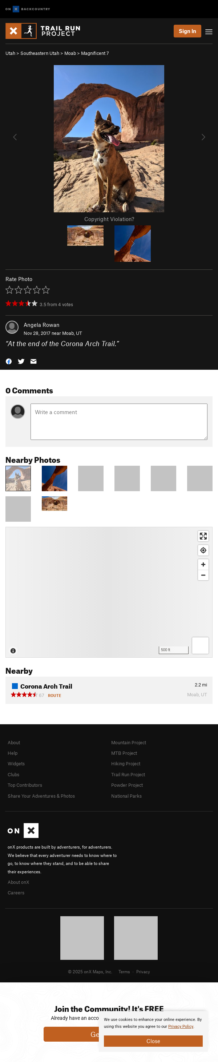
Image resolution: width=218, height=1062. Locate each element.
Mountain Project (128, 742)
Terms (124, 971)
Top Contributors (25, 785)
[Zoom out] (203, 575)
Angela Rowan (42, 324)
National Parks (126, 796)
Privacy (143, 971)
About (14, 742)
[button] (8, 360)
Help (12, 753)
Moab (70, 53)
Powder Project (127, 785)
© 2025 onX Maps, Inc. (90, 971)
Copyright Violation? (109, 219)
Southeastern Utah (39, 53)
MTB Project (124, 753)
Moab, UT (72, 333)
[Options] (200, 645)
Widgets (16, 763)
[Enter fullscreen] (203, 536)
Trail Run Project (128, 774)
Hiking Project (125, 763)
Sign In (187, 31)
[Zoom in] (203, 564)
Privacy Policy (180, 1026)
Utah (10, 53)
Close (153, 1041)
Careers (16, 892)
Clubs (13, 774)
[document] (153, 1031)
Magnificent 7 (95, 53)
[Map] (109, 592)
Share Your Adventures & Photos (41, 796)
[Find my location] (203, 550)
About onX (18, 882)
